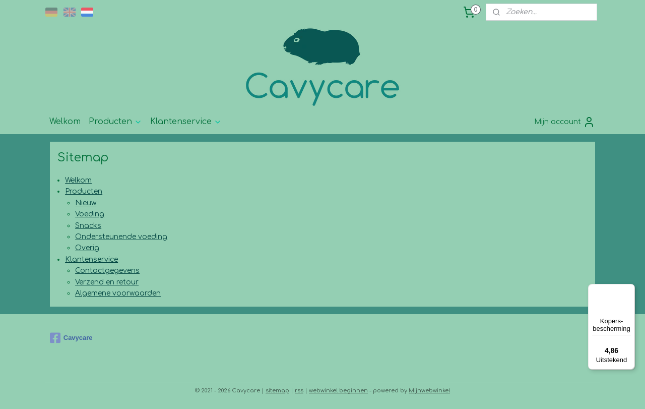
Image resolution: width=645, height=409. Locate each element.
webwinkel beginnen (338, 390)
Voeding (89, 214)
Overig (87, 248)
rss (299, 390)
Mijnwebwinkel (429, 390)
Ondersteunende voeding (121, 237)
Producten (115, 121)
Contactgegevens (107, 270)
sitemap (277, 390)
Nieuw (85, 203)
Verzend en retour (107, 282)
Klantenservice (186, 121)
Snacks (88, 225)
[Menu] (629, 290)
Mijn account (564, 122)
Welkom (65, 121)
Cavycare (71, 338)
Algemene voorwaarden (118, 293)
